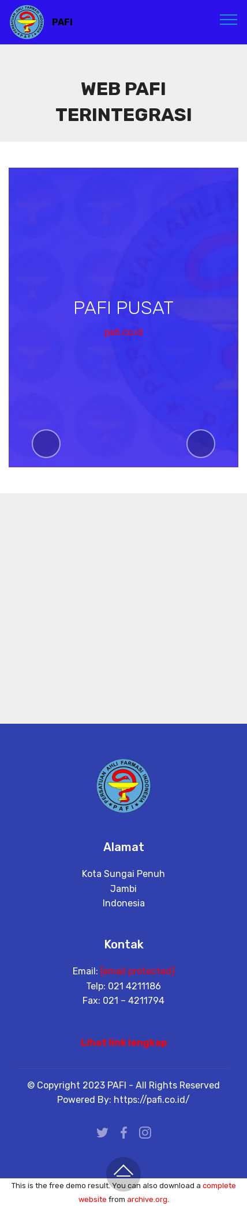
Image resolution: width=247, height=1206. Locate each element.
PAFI (62, 22)
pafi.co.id (123, 332)
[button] (46, 443)
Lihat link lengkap (124, 1042)
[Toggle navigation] (229, 19)
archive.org (147, 1199)
